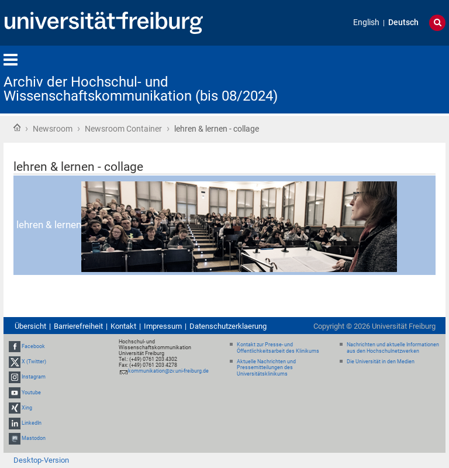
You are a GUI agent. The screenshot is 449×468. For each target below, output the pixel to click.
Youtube (31, 392)
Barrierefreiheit (78, 326)
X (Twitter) (34, 361)
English (366, 22)
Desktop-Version (41, 460)
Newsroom (52, 128)
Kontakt (123, 326)
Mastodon (34, 438)
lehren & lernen (206, 224)
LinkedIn (32, 423)
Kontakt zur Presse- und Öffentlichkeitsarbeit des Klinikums (278, 348)
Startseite (16, 127)
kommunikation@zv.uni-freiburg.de (168, 371)
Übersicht (30, 326)
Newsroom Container (123, 128)
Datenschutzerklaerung (228, 326)
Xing (27, 408)
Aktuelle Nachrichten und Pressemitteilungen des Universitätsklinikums (266, 368)
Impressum (163, 326)
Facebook (33, 346)
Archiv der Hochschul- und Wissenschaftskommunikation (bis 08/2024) (141, 89)
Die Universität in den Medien (381, 361)
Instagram (34, 377)
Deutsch (403, 22)
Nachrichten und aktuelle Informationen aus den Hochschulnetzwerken (393, 348)
